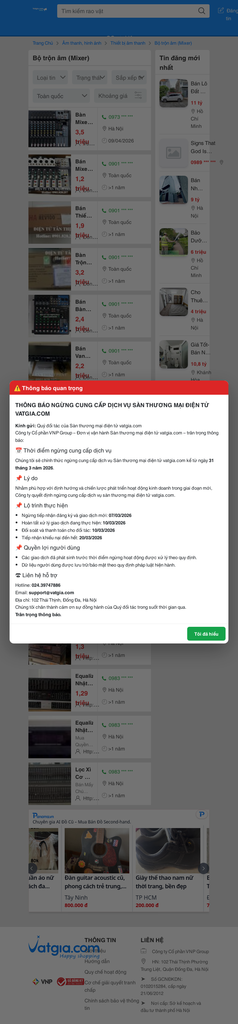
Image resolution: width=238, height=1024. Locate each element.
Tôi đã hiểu (206, 633)
